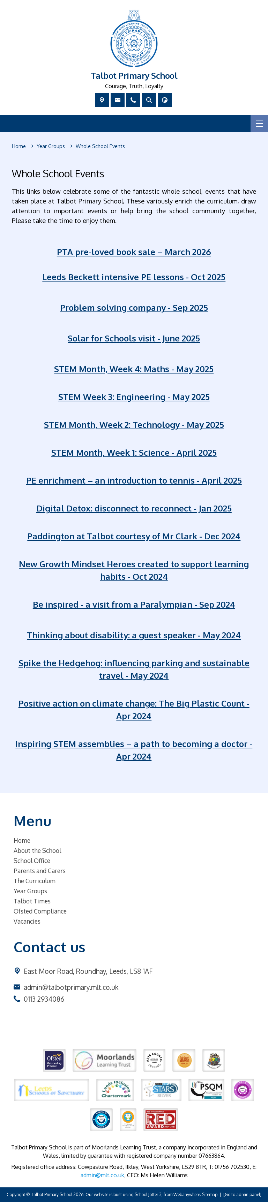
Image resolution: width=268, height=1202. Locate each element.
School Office (32, 860)
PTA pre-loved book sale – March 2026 (134, 251)
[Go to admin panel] (242, 1194)
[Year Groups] (51, 146)
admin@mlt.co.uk (102, 1175)
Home (22, 840)
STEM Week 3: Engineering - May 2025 (134, 396)
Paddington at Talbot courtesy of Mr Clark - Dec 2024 (134, 536)
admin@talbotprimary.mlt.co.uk (71, 987)
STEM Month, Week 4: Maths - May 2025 (134, 368)
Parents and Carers (40, 870)
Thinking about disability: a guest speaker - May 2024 (134, 635)
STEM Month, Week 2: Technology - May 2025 (134, 424)
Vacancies (27, 921)
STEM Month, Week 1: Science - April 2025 (134, 452)
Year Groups (30, 891)
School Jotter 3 (148, 1194)
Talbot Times (32, 901)
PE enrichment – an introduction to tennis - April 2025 (134, 480)
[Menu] (259, 123)
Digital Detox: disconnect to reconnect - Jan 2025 (134, 508)
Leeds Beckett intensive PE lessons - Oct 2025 (134, 276)
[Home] (19, 146)
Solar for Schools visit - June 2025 (134, 338)
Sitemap (209, 1194)
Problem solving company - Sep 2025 (134, 307)
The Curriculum (34, 881)
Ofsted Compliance (40, 911)
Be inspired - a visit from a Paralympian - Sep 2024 (134, 604)
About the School (37, 850)
